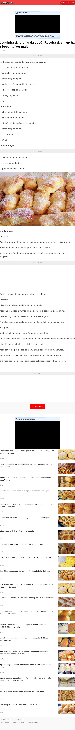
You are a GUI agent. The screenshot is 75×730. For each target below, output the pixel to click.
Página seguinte (37, 406)
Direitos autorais (34, 722)
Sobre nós (4, 722)
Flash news (70, 2)
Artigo (63, 2)
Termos (21, 722)
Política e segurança (13, 722)
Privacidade (26, 722)
